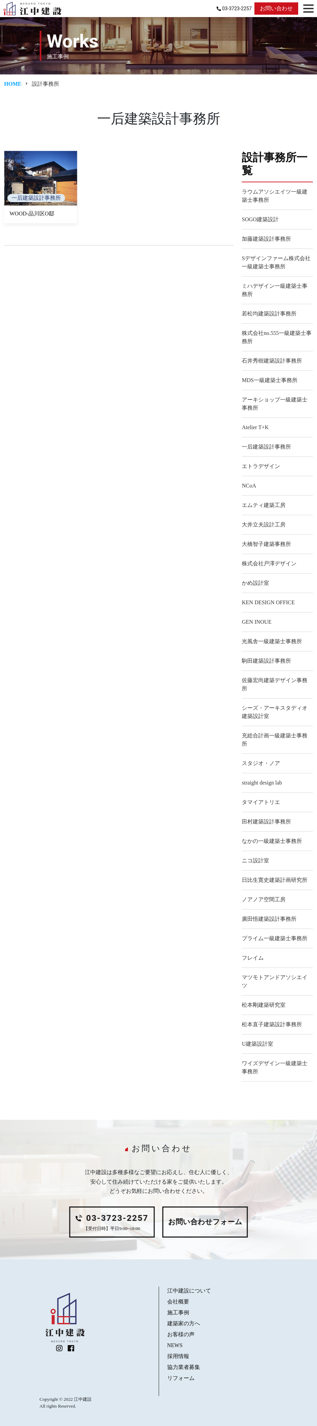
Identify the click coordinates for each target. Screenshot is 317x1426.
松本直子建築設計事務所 (272, 1024)
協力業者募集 (183, 1367)
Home (13, 84)
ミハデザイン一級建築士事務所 (274, 290)
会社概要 (178, 1301)
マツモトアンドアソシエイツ (274, 981)
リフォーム (181, 1378)
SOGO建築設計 (260, 219)
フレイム (253, 958)
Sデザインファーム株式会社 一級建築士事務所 (277, 262)
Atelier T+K (255, 427)
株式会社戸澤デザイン (269, 563)
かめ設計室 (255, 583)
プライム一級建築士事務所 (274, 938)
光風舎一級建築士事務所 (272, 641)
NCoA (249, 486)
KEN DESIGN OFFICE (268, 602)
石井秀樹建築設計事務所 (272, 361)
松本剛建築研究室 (264, 1005)
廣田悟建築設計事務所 (269, 919)
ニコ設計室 (255, 860)
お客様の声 (181, 1334)
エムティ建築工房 (264, 505)
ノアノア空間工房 (264, 899)
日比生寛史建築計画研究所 (274, 880)
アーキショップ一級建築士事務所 (274, 404)
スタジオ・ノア (261, 763)
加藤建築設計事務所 (266, 239)
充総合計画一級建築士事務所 (274, 740)
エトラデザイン (261, 466)
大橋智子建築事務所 (266, 544)
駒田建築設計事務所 (266, 661)
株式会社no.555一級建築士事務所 (277, 337)
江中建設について (189, 1291)
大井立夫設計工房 (264, 524)
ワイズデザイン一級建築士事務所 (274, 1067)
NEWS (175, 1345)
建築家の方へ (183, 1323)
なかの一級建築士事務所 (272, 841)
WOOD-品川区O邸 (32, 213)
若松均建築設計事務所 (269, 313)
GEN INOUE (257, 622)
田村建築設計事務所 (266, 821)
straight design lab (262, 783)
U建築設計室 (257, 1044)
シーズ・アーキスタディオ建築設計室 (274, 712)
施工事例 (178, 1312)
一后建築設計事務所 (36, 198)
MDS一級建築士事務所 (270, 380)
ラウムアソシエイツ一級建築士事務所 (274, 196)
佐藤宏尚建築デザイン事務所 (274, 684)
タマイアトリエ (261, 802)
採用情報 (178, 1356)
